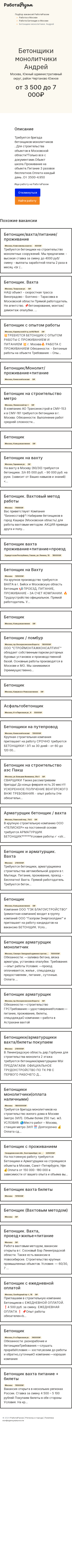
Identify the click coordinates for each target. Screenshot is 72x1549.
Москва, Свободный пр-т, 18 (18, 1294)
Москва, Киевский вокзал (17, 379)
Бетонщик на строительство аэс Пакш (32, 767)
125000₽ (19, 576)
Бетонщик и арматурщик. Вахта (30, 854)
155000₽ (19, 1385)
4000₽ (38, 246)
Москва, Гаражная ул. (15, 464)
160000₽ (46, 644)
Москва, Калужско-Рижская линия (21, 692)
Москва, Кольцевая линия (17, 444)
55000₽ (38, 713)
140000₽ (36, 1337)
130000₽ (36, 733)
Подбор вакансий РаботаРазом (32, 14)
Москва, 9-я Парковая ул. (17, 1337)
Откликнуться (27, 192)
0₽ (29, 289)
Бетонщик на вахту (23, 457)
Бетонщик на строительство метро (32, 396)
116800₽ (19, 508)
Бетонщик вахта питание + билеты (31, 1376)
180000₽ (56, 555)
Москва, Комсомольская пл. (18, 246)
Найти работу (27, 200)
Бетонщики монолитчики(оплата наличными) (25, 1094)
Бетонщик (14, 437)
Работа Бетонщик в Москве (33, 20)
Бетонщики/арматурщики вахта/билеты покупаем (30, 1040)
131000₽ (19, 1196)
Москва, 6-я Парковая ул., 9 (18, 713)
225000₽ (50, 1153)
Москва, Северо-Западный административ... (26, 954)
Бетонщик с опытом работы (32, 325)
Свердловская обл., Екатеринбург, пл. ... (24, 1153)
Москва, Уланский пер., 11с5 (18, 820)
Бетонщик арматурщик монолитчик (27, 944)
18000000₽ (20, 1106)
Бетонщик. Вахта (21, 282)
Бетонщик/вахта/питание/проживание (30, 237)
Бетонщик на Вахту (23, 569)
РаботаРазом (41, 184)
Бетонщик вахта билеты (28, 1189)
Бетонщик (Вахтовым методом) (36, 1210)
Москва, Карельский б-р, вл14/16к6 (22, 332)
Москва (8, 508)
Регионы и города (34, 1418)
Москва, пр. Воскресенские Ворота (22, 644)
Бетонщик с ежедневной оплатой (29, 1285)
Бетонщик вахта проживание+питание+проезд (35, 546)
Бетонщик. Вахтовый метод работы (32, 498)
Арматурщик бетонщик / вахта (35, 812)
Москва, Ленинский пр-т (17, 405)
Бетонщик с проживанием (30, 1146)
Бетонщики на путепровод (31, 726)
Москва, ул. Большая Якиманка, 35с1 (22, 777)
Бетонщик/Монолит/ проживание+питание (26, 370)
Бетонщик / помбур (23, 637)
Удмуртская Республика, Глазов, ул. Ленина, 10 (27, 555)
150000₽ (55, 954)
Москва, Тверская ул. (15, 289)
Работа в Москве (28, 17)
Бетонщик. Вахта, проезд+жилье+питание (28, 1233)
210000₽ (19, 863)
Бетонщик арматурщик (27, 994)
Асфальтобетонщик (23, 705)
